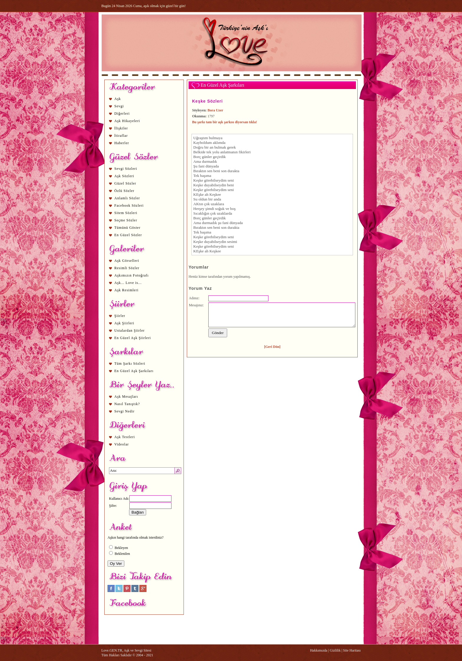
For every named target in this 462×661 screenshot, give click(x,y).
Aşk (117, 99)
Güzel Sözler (125, 183)
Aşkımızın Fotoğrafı (131, 275)
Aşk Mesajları (126, 396)
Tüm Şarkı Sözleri (129, 363)
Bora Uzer (215, 110)
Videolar (121, 444)
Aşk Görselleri (126, 261)
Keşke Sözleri (207, 101)
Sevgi (119, 106)
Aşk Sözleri (124, 176)
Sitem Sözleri (125, 213)
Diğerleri (122, 113)
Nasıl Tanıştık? (127, 404)
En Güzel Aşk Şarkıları (134, 371)
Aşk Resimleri (126, 290)
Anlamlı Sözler (127, 198)
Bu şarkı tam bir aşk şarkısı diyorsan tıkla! (224, 122)
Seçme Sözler (125, 220)
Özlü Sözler (124, 191)
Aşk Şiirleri (124, 323)
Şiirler (119, 316)
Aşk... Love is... (128, 283)
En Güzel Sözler (128, 235)
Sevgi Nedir (124, 411)
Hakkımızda (318, 650)
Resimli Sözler (126, 268)
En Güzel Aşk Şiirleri (132, 338)
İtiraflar (121, 136)
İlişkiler (121, 128)
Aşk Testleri (124, 437)
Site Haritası (352, 650)
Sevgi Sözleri (125, 169)
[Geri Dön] (272, 347)
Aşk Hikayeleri (127, 121)
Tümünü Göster (127, 228)
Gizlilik (335, 650)
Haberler (121, 143)
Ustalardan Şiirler (129, 330)
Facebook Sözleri (129, 205)
